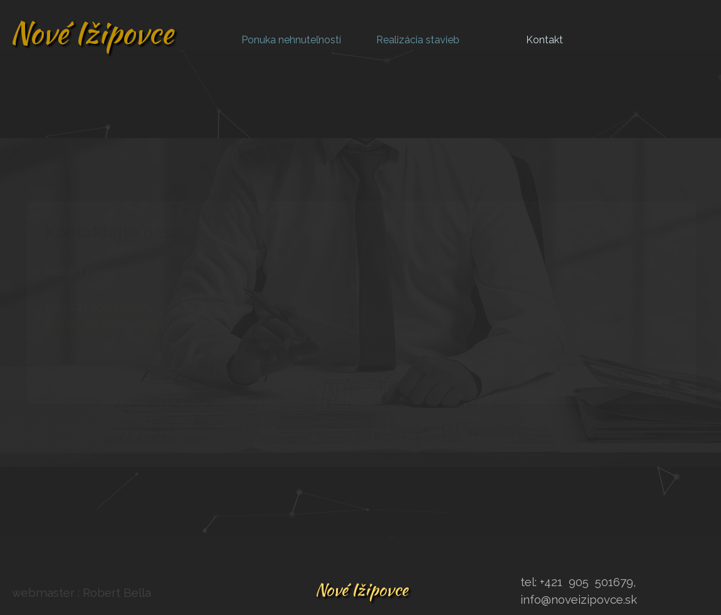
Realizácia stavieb (418, 40)
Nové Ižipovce (91, 33)
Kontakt (544, 40)
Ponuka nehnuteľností (291, 40)
